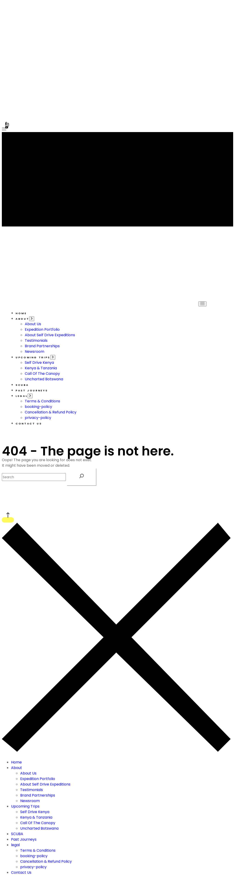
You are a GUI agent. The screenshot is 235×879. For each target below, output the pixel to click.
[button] (227, 20)
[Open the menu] (4, 129)
